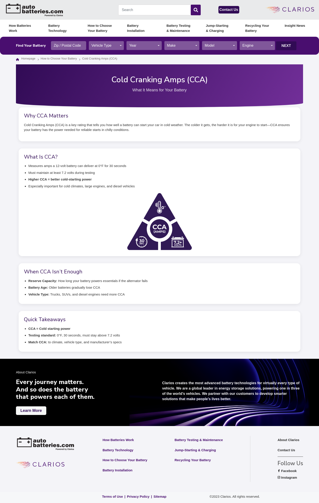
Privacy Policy (138, 496)
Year (132, 45)
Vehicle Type (101, 45)
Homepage (28, 58)
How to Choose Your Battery (100, 28)
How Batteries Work (20, 28)
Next (286, 46)
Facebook (290, 471)
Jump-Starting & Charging (217, 28)
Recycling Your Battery (257, 28)
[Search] (196, 10)
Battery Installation (136, 28)
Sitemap (160, 496)
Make (171, 45)
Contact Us (229, 10)
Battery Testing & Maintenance (178, 28)
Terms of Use (112, 496)
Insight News (295, 25)
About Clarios (288, 440)
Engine (247, 45)
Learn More (31, 410)
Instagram (290, 477)
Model (209, 45)
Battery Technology (57, 28)
